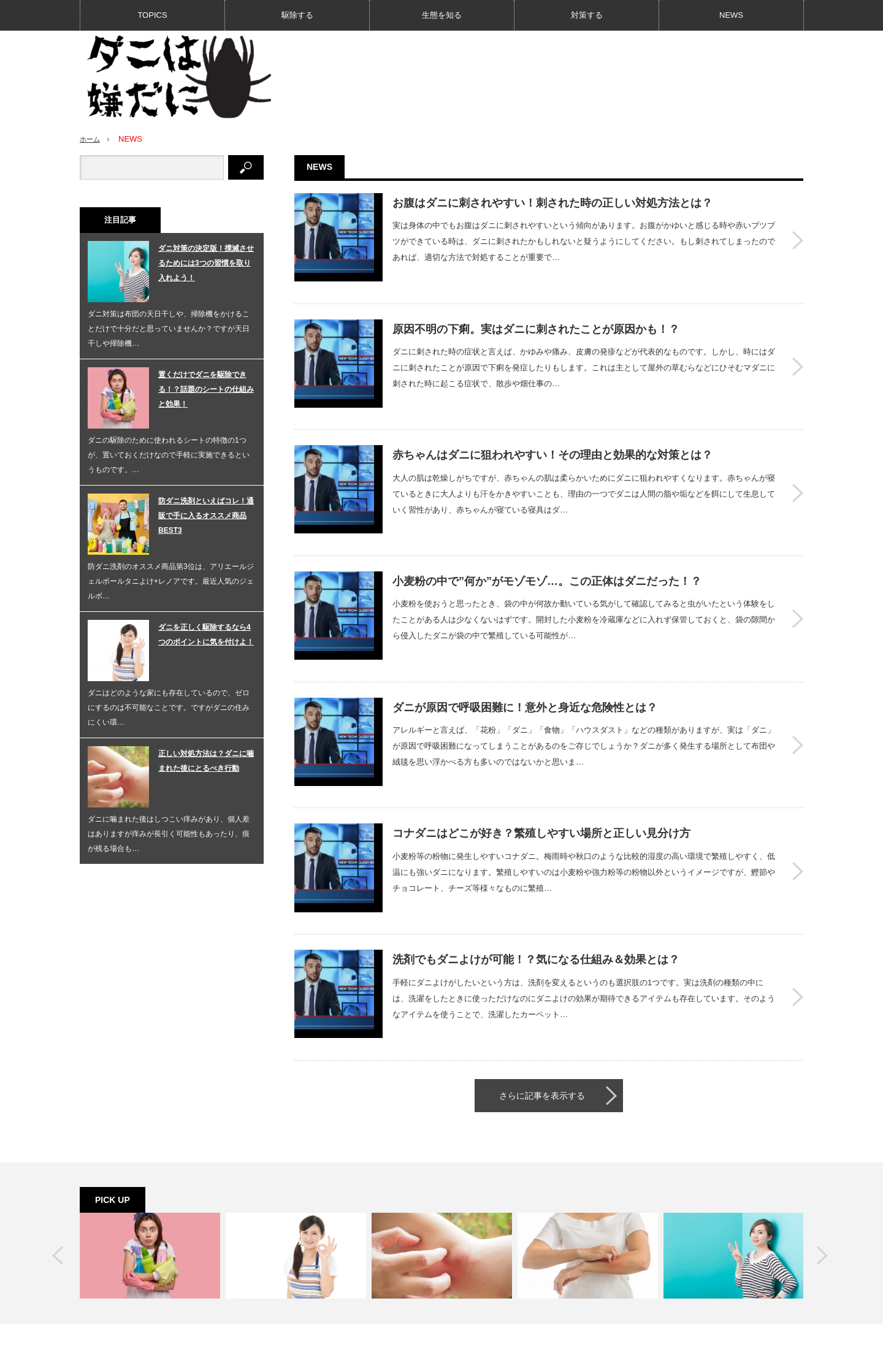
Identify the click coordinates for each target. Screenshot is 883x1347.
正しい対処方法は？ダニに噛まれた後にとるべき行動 (206, 761)
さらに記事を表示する (542, 989)
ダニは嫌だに (718, 1331)
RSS (663, 1265)
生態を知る (442, 15)
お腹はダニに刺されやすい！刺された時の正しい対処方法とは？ (552, 203)
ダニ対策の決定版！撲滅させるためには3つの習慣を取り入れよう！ (206, 263)
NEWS (731, 15)
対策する (587, 15)
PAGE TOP (441, 1299)
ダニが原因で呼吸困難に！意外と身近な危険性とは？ (524, 647)
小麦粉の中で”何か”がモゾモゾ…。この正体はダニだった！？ (546, 536)
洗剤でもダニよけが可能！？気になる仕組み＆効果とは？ (535, 869)
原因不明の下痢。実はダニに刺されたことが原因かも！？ (535, 314)
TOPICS (152, 15)
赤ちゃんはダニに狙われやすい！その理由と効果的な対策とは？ (552, 425)
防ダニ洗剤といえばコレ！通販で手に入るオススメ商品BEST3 (206, 516)
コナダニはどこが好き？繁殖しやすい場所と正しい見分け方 (541, 758)
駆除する (297, 15)
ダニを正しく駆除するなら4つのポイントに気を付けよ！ (206, 634)
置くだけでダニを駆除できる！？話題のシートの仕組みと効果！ (206, 389)
